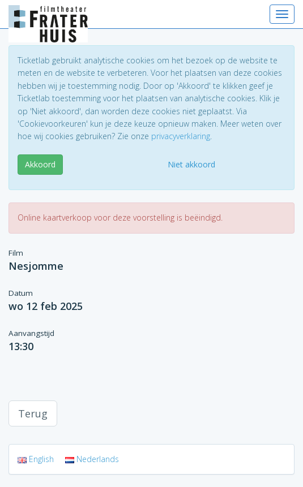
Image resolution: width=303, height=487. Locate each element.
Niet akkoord (191, 164)
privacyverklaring (180, 136)
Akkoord (40, 164)
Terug (33, 413)
